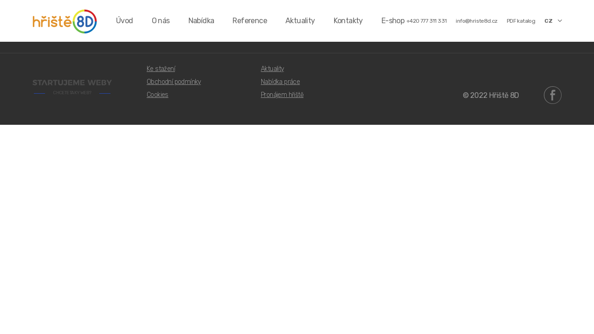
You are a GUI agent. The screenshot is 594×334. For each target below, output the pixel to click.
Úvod (124, 20)
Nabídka (201, 20)
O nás (161, 20)
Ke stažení (161, 69)
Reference (249, 20)
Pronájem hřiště (282, 95)
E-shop (392, 20)
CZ (553, 20)
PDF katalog (521, 21)
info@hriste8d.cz (476, 21)
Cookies (157, 95)
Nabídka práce (280, 82)
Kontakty (348, 20)
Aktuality (300, 20)
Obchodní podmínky (174, 82)
